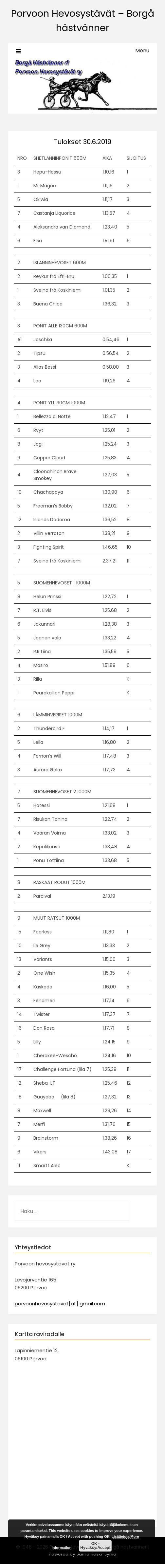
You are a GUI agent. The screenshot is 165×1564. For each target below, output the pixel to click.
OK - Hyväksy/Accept (95, 1545)
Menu (142, 50)
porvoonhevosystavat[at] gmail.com (60, 1303)
